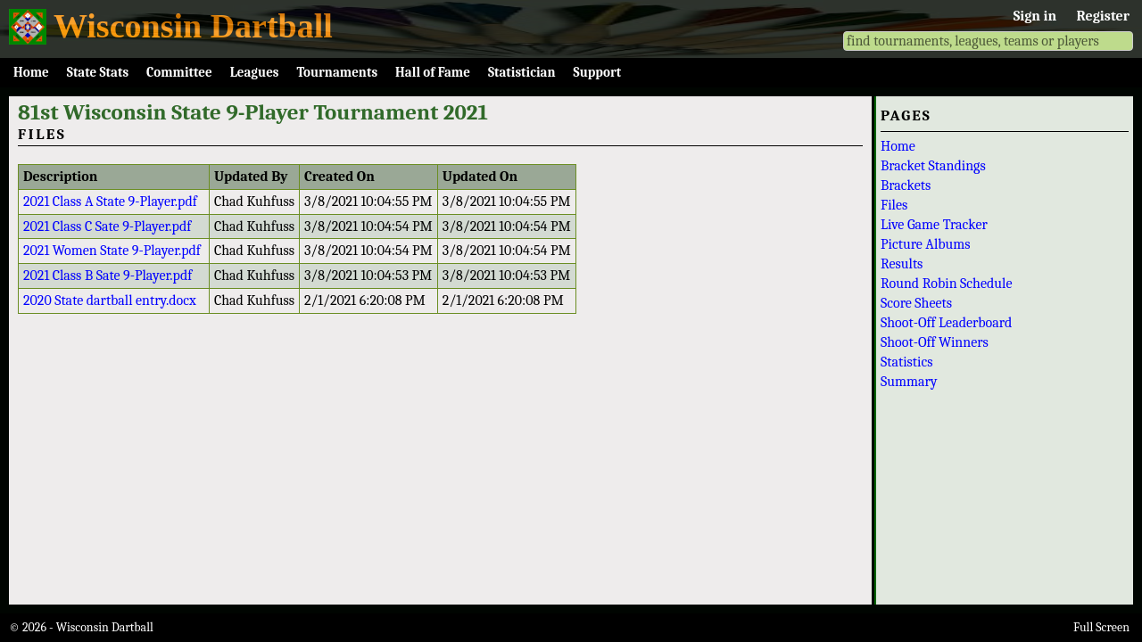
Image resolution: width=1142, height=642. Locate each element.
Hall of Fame (432, 72)
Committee (179, 72)
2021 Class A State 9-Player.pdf (110, 201)
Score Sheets (916, 303)
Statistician (522, 72)
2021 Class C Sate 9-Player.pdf (107, 226)
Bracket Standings (933, 166)
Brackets (906, 185)
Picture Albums (926, 244)
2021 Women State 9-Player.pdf (112, 251)
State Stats (97, 72)
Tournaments (336, 72)
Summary (909, 382)
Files (894, 205)
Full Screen (1101, 627)
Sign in (1035, 16)
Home (31, 72)
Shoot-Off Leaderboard (946, 323)
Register (1103, 16)
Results (902, 264)
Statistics (907, 362)
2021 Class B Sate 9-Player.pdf (107, 276)
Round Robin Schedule (946, 284)
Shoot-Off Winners (935, 342)
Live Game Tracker (934, 225)
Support (598, 72)
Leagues (254, 72)
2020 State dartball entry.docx (109, 300)
